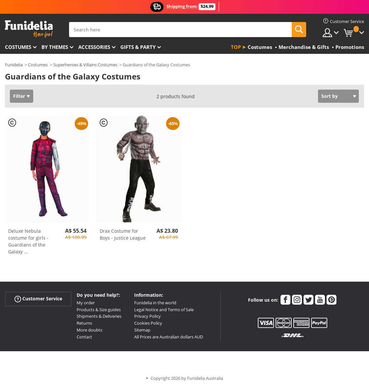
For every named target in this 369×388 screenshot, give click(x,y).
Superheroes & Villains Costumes (85, 65)
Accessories (94, 47)
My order (86, 303)
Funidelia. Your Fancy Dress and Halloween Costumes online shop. (29, 29)
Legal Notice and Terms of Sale (164, 310)
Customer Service (38, 298)
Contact (84, 337)
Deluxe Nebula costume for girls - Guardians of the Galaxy (28, 241)
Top (236, 47)
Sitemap (142, 330)
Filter (19, 96)
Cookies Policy (148, 323)
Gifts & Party (138, 47)
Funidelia (14, 65)
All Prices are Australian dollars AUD (168, 337)
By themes (54, 47)
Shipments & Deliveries (99, 316)
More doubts (89, 330)
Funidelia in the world (155, 303)
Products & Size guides (99, 310)
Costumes (18, 47)
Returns (84, 323)
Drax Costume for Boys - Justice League (123, 234)
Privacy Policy (147, 316)
